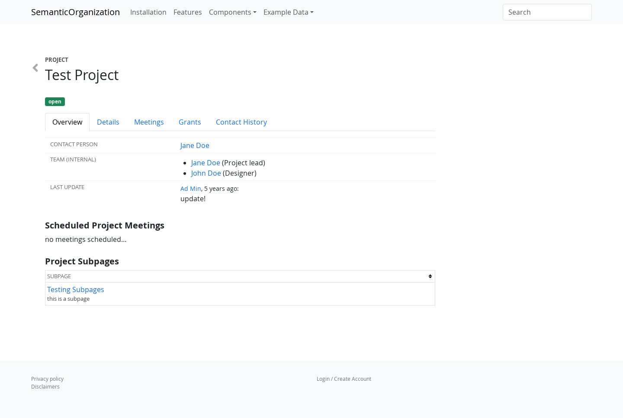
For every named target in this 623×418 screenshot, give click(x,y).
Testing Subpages (75, 289)
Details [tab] (108, 122)
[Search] (547, 12)
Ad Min (190, 188)
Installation (148, 12)
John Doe (206, 173)
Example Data (285, 12)
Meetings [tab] (149, 122)
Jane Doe (194, 145)
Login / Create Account (344, 378)
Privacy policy (47, 378)
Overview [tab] (67, 122)
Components (230, 12)
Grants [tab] (190, 122)
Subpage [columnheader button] (59, 276)
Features (187, 12)
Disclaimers (45, 386)
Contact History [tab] (241, 122)
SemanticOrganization (75, 12)
